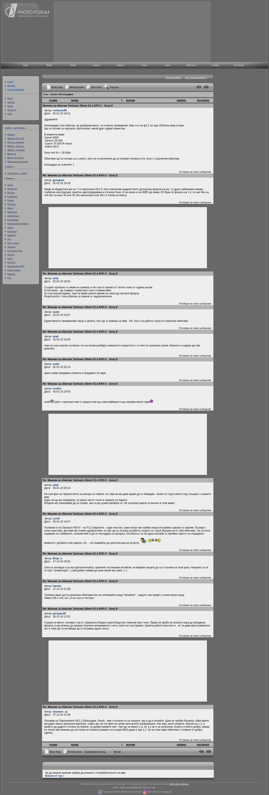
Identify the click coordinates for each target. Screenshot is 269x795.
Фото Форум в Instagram (159, 791)
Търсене (114, 87)
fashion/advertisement (17, 223)
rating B (120, 65)
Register (11, 85)
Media (49, 65)
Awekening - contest (17, 173)
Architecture (13, 215)
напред (181, 100)
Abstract (11, 246)
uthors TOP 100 (15, 138)
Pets (9, 277)
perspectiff (59, 613)
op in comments (15, 142)
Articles (11, 102)
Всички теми (77, 87)
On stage (11, 262)
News (10, 98)
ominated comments (17, 161)
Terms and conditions (179, 784)
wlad (56, 278)
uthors (11, 134)
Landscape (12, 196)
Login (10, 81)
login (25, 65)
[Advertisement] (131, 31)
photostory (191, 65)
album (73, 65)
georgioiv (58, 180)
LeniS (56, 518)
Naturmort (12, 212)
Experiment (12, 219)
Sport (10, 258)
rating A (96, 65)
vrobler (57, 388)
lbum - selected (15, 146)
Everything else (14, 250)
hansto (57, 585)
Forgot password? (15, 89)
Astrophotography (16, 266)
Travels (10, 254)
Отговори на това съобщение (195, 171)
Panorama (12, 231)
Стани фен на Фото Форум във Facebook (121, 791)
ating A (11, 153)
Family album (13, 270)
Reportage (12, 188)
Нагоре (117, 751)
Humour (11, 274)
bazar (167, 65)
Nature (10, 200)
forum (144, 65)
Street (10, 184)
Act (9, 239)
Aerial (10, 227)
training (215, 65)
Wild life (11, 204)
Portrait (10, 192)
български (239, 65)
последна (203, 100)
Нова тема (57, 87)
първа (53, 100)
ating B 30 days (15, 157)
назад (74, 100)
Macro (10, 208)
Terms (10, 106)
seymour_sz (60, 711)
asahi (56, 311)
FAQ (9, 113)
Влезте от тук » (54, 775)
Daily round (13, 243)
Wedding (11, 235)
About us (11, 109)
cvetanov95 (60, 110)
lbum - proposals (16, 150)
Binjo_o (57, 558)
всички (130, 100)
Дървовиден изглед (95, 751)
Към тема (96, 87)
